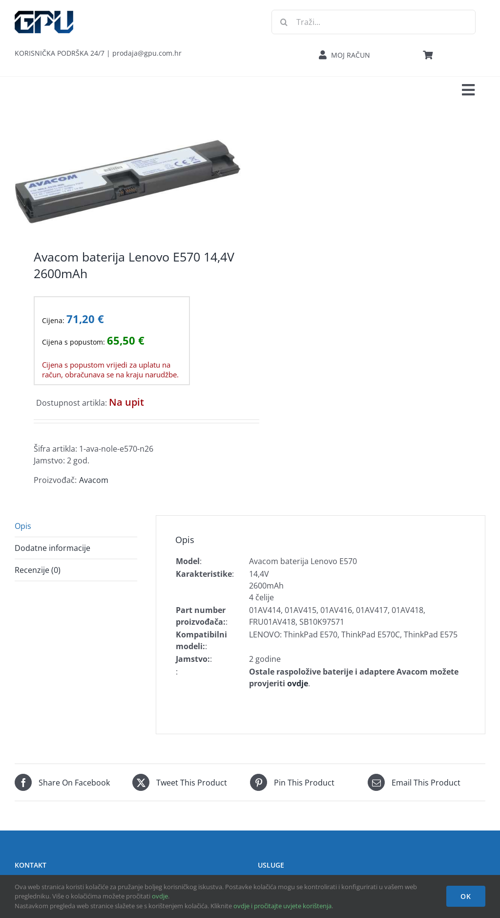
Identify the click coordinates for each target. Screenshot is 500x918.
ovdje (160, 896)
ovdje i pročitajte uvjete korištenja (282, 905)
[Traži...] (373, 22)
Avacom (93, 480)
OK (465, 896)
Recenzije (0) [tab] (38, 570)
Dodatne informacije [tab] (52, 548)
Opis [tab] (23, 526)
